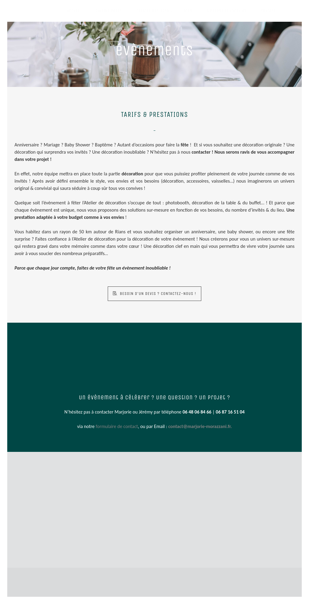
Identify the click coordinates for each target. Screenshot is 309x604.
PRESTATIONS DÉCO (155, 7)
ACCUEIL (74, 10)
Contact (268, 10)
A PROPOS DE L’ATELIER (226, 10)
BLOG (188, 10)
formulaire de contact (117, 426)
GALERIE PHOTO (109, 10)
